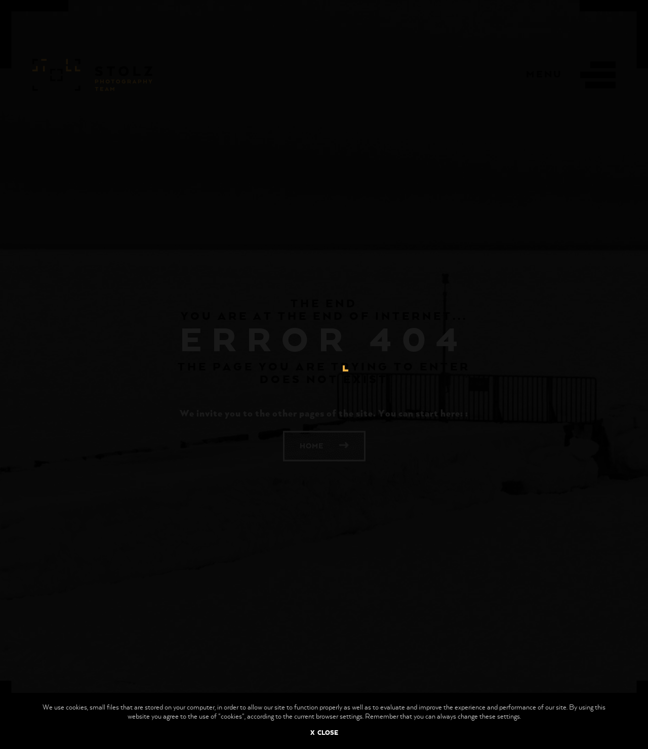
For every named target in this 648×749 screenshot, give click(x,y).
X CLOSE (324, 733)
